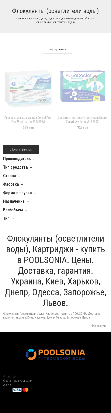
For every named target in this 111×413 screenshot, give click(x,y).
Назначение (14, 201)
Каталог (33, 18)
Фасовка (11, 184)
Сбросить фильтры (21, 149)
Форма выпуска (17, 193)
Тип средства (15, 167)
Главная (21, 18)
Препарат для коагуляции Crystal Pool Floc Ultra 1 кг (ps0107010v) (28, 119)
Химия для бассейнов (79, 18)
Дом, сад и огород (52, 18)
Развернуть (99, 326)
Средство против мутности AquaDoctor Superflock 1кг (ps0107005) (83, 119)
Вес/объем (13, 210)
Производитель (17, 159)
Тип (6, 218)
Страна (9, 176)
